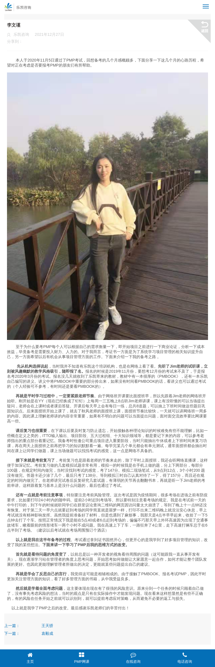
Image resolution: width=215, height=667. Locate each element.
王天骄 (47, 625)
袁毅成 (47, 633)
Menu (207, 4)
